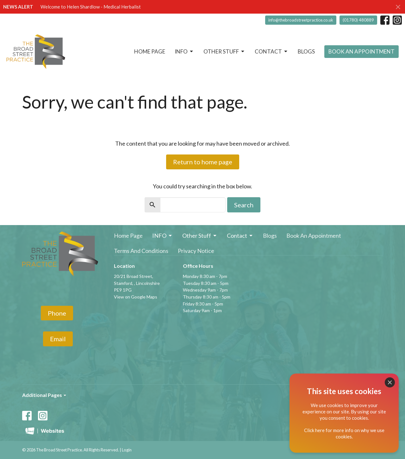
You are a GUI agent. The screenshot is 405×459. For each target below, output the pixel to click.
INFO (184, 51)
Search (243, 205)
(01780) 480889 (358, 19)
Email (58, 339)
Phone (57, 313)
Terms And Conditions (141, 250)
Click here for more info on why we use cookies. (344, 433)
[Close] (390, 382)
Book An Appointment (361, 51)
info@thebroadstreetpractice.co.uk (300, 19)
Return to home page (202, 162)
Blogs (306, 51)
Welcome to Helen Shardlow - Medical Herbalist (90, 6)
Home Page (149, 51)
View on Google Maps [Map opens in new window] (135, 296)
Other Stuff (224, 51)
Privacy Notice (196, 250)
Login (127, 449)
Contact (271, 51)
